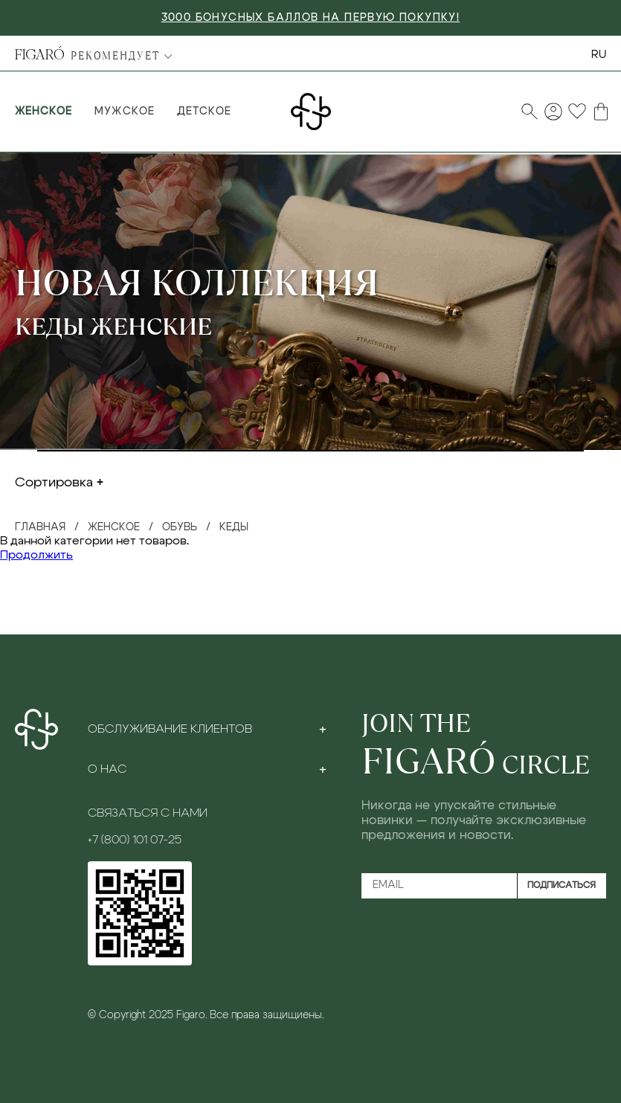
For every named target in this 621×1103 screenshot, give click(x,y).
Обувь (179, 527)
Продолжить (36, 555)
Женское (43, 111)
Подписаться (561, 885)
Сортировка (54, 482)
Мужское (124, 111)
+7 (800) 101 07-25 (134, 840)
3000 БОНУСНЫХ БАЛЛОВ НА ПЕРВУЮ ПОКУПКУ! (310, 18)
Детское (204, 111)
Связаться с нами (147, 813)
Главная (40, 527)
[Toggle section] (323, 729)
